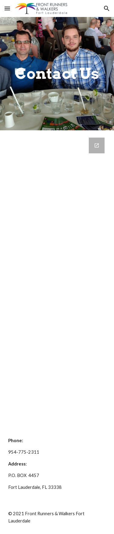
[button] (7, 8)
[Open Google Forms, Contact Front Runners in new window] (97, 145)
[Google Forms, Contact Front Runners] (57, 279)
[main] (57, 73)
